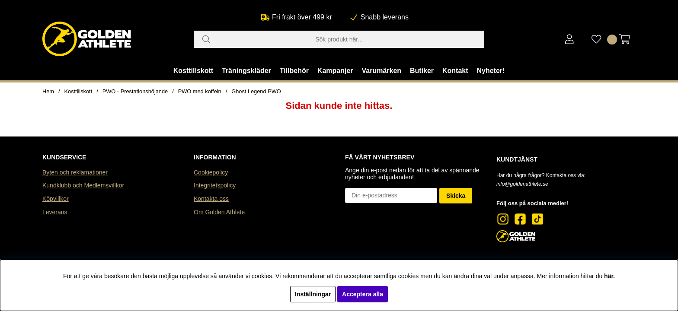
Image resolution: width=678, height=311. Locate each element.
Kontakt (455, 70)
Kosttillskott (193, 70)
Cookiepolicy (211, 172)
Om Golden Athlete (219, 212)
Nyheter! (491, 70)
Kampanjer (335, 70)
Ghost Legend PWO (256, 91)
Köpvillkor (55, 198)
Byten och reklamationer (75, 172)
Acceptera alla (362, 294)
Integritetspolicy (215, 185)
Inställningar (313, 294)
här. (609, 276)
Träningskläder (246, 70)
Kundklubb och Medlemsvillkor (83, 185)
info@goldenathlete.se (522, 184)
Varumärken (381, 70)
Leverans (54, 212)
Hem (48, 91)
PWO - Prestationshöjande (135, 91)
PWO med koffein (199, 91)
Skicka (455, 195)
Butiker (422, 70)
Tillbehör (294, 70)
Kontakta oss (211, 198)
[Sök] (339, 39)
